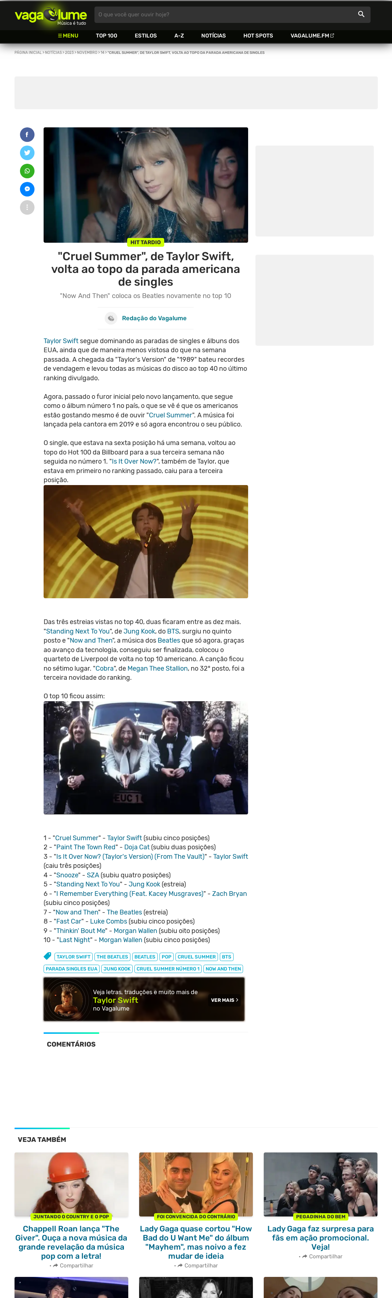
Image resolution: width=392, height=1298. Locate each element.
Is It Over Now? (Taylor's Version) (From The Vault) (130, 857)
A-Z (179, 35)
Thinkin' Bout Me (80, 931)
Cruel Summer (170, 415)
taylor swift (73, 957)
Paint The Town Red (86, 847)
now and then (223, 969)
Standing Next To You (78, 631)
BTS (173, 631)
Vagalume (51, 14)
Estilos (146, 35)
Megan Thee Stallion (158, 668)
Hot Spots (258, 35)
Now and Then (91, 640)
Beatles (169, 640)
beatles (144, 957)
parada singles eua (71, 969)
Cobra (105, 668)
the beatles (112, 957)
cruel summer (197, 957)
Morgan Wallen (135, 931)
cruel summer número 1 (168, 969)
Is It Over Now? (134, 461)
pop (166, 957)
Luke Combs (108, 921)
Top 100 (106, 35)
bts (226, 957)
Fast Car (68, 921)
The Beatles (124, 912)
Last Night (74, 940)
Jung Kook (139, 631)
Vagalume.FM (310, 35)
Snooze (67, 875)
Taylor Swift (61, 341)
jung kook (117, 969)
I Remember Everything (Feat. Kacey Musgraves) (129, 894)
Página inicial (28, 53)
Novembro (87, 53)
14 (102, 53)
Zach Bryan (229, 894)
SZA (93, 875)
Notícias (213, 35)
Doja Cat (137, 847)
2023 (69, 53)
